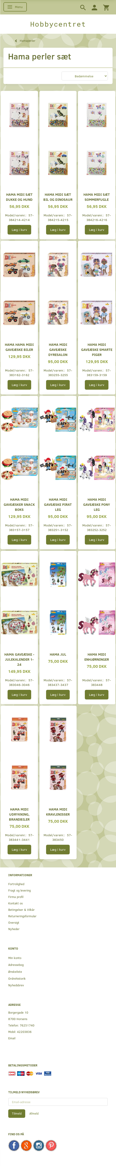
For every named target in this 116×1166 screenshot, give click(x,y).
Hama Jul (58, 654)
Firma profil (15, 897)
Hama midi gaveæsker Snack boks (19, 504)
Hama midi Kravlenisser (58, 811)
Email (11, 1038)
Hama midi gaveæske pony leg (96, 504)
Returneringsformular (22, 916)
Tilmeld (17, 1113)
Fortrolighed (16, 884)
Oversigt (13, 922)
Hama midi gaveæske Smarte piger (96, 349)
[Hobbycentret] (58, 24)
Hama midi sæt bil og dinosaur (57, 197)
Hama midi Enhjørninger (96, 657)
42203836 (24, 1032)
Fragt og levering (19, 890)
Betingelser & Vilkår (21, 910)
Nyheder (13, 929)
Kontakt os (15, 903)
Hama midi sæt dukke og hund (19, 197)
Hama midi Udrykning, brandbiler (19, 814)
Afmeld (34, 1113)
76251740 (27, 1025)
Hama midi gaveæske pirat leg (58, 504)
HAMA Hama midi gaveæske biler (19, 347)
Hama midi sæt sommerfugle (96, 197)
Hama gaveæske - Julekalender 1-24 (19, 659)
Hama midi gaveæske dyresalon (57, 349)
